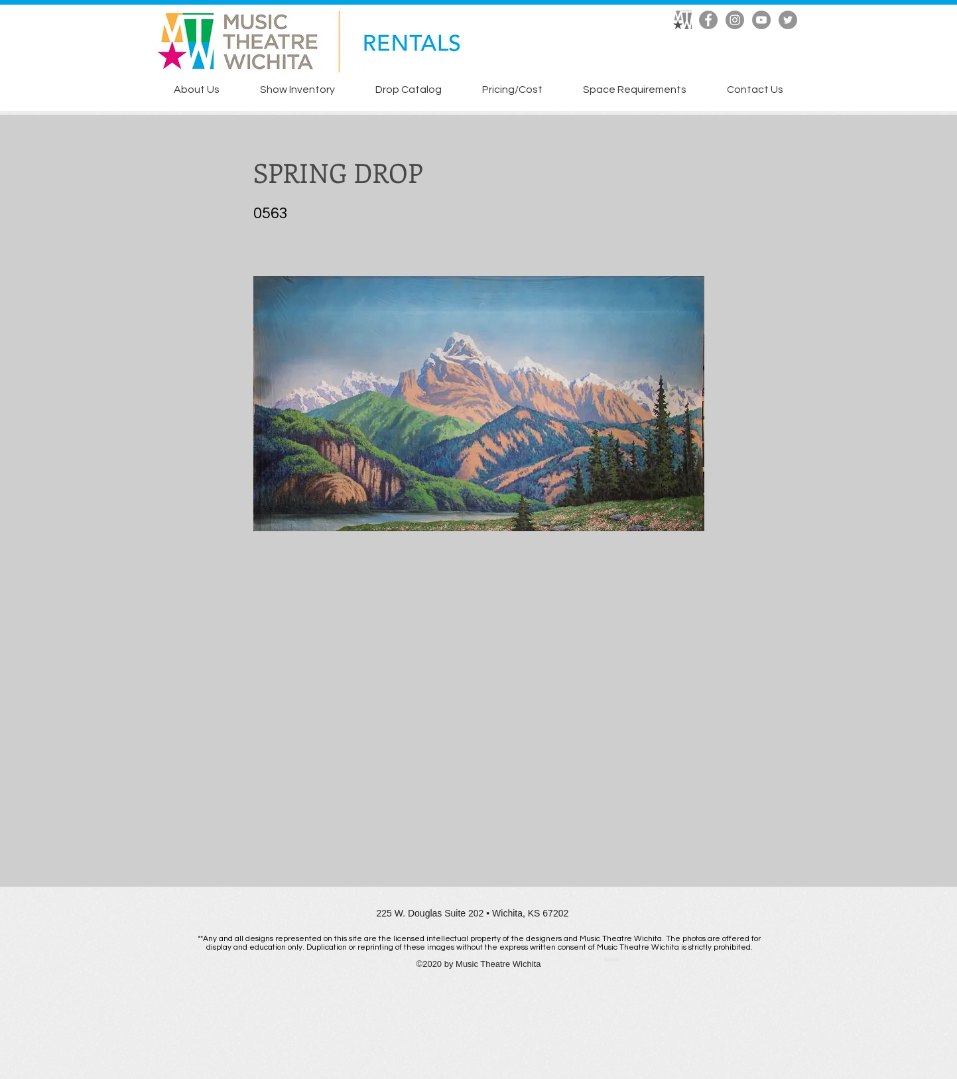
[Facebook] (708, 20)
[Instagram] (735, 20)
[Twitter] (788, 20)
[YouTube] (761, 20)
